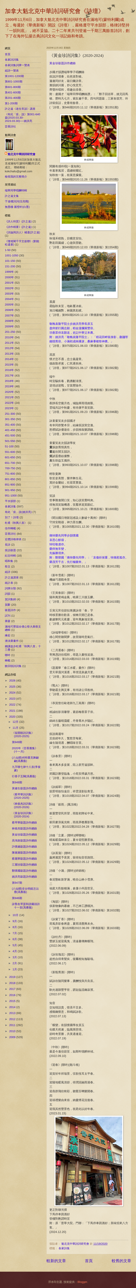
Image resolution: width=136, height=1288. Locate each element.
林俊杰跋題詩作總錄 (24, 828)
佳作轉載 (10, 528)
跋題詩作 (10, 610)
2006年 (9, 309)
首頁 (89, 1261)
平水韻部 (10, 501)
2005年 (9, 304)
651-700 (10, 462)
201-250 (10, 331)
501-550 (10, 441)
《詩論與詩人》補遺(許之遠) (22, 232)
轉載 (7, 660)
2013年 (9, 353)
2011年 (9, 342)
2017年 (9, 375)
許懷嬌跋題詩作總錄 (24, 846)
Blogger (82, 1281)
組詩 (7, 571)
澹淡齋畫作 (12, 640)
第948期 (17, 782)
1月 (15, 969)
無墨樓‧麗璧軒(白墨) (17, 206)
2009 (12, 1037)
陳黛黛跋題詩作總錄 (24, 852)
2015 (12, 1001)
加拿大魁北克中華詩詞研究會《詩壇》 (54, 11)
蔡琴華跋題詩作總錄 (24, 822)
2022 (12, 704)
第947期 (17, 882)
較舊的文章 (121, 1261)
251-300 (10, 413)
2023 (12, 698)
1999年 (9, 271)
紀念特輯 (10, 555)
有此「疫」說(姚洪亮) (18, 512)
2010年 (9, 337)
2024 (12, 692)
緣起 (7, 635)
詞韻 (7, 593)
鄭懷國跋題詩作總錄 (24, 870)
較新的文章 (56, 1261)
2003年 (9, 293)
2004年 (9, 299)
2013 (12, 1013)
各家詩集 (64, 1248)
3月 (15, 957)
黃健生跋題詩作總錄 (24, 788)
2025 (12, 686)
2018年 (9, 380)
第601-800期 (13, 87)
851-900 (10, 484)
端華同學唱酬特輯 (16, 190)
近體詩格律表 (13, 539)
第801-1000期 (13, 81)
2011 (12, 1025)
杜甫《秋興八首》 (16, 522)
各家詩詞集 (12, 59)
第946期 (17, 898)
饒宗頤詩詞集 (13, 666)
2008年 (9, 320)
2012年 (9, 348)
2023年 (9, 408)
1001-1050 (11, 255)
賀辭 (7, 604)
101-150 (10, 260)
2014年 (9, 359)
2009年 (9, 326)
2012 (12, 1019)
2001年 (9, 282)
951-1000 (11, 495)
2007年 (9, 315)
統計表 (9, 582)
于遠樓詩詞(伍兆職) (17, 201)
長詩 (7, 544)
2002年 (9, 288)
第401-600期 (13, 92)
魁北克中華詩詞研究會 (21, 154)
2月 (15, 963)
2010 (12, 1031)
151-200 (10, 266)
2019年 (9, 386)
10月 (16, 915)
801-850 (10, 479)
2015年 (9, 364)
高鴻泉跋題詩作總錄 (24, 840)
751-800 (10, 473)
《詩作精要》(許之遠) (18, 226)
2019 (12, 976)
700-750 (10, 468)
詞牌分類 (10, 588)
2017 (12, 988)
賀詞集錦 (10, 599)
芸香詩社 (10, 126)
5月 (15, 945)
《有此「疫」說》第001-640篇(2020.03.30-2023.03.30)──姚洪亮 (22, 118)
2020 (12, 716)
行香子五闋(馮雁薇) (24, 776)
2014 (12, 1007)
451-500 (10, 435)
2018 (12, 983)
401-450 (10, 430)
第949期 (17, 742)
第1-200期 (11, 103)
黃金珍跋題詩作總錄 (62, 63)
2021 (12, 710)
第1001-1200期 (14, 76)
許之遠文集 (12, 195)
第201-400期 (13, 97)
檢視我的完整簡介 (16, 176)
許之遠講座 (12, 577)
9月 (15, 921)
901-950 (10, 490)
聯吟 (7, 655)
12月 (16, 721)
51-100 (9, 446)
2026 (12, 680)
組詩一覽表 (12, 70)
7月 (15, 933)
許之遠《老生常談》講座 (20, 108)
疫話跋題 (10, 550)
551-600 (10, 451)
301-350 (10, 419)
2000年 (9, 277)
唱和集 (9, 560)
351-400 (10, 424)
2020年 (9, 391)
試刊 (7, 615)
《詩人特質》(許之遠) (18, 221)
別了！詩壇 (12, 517)
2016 (12, 995)
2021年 (9, 397)
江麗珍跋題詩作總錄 (24, 864)
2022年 (9, 402)
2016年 (9, 370)
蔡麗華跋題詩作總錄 (24, 858)
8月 (15, 927)
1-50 (8, 250)
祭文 (7, 566)
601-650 (10, 457)
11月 (16, 727)
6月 (15, 939)
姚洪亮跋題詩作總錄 (24, 876)
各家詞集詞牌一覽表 (17, 65)
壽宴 (7, 621)
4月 (15, 951)
